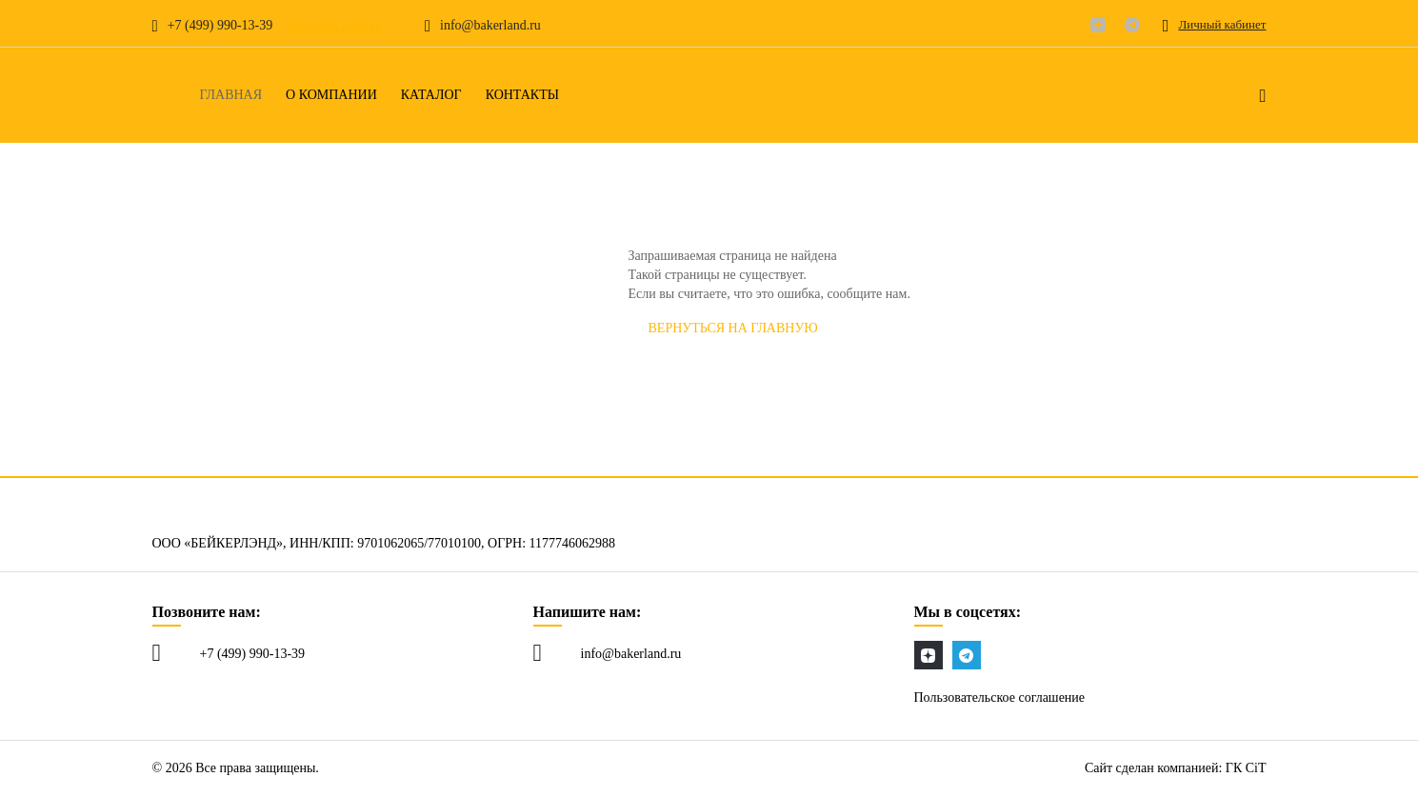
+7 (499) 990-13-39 (253, 654)
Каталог (431, 95)
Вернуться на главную (733, 328)
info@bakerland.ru (631, 654)
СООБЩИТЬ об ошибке (939, 328)
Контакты (522, 95)
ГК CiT (1246, 768)
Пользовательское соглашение (1000, 697)
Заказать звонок (335, 26)
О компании (331, 95)
